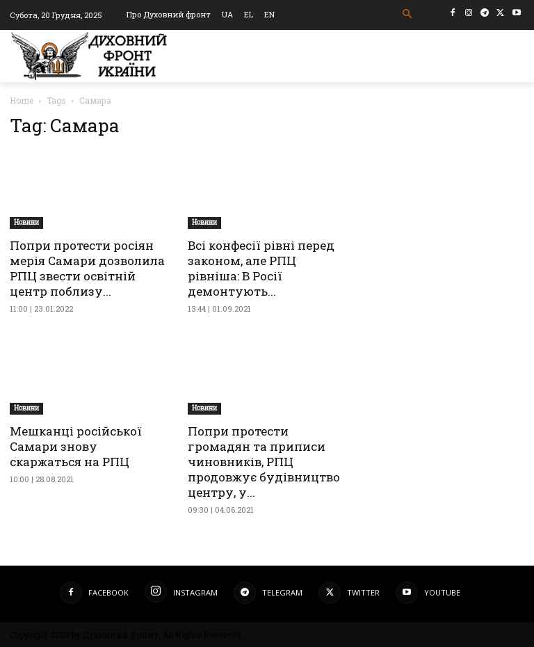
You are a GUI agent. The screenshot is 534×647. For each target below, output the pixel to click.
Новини (26, 222)
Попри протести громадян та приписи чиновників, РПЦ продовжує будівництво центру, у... (264, 461)
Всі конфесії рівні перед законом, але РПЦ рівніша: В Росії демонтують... (261, 268)
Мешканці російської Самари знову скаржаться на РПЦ (76, 446)
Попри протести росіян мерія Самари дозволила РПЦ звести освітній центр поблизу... (87, 268)
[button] (408, 14)
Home (21, 100)
